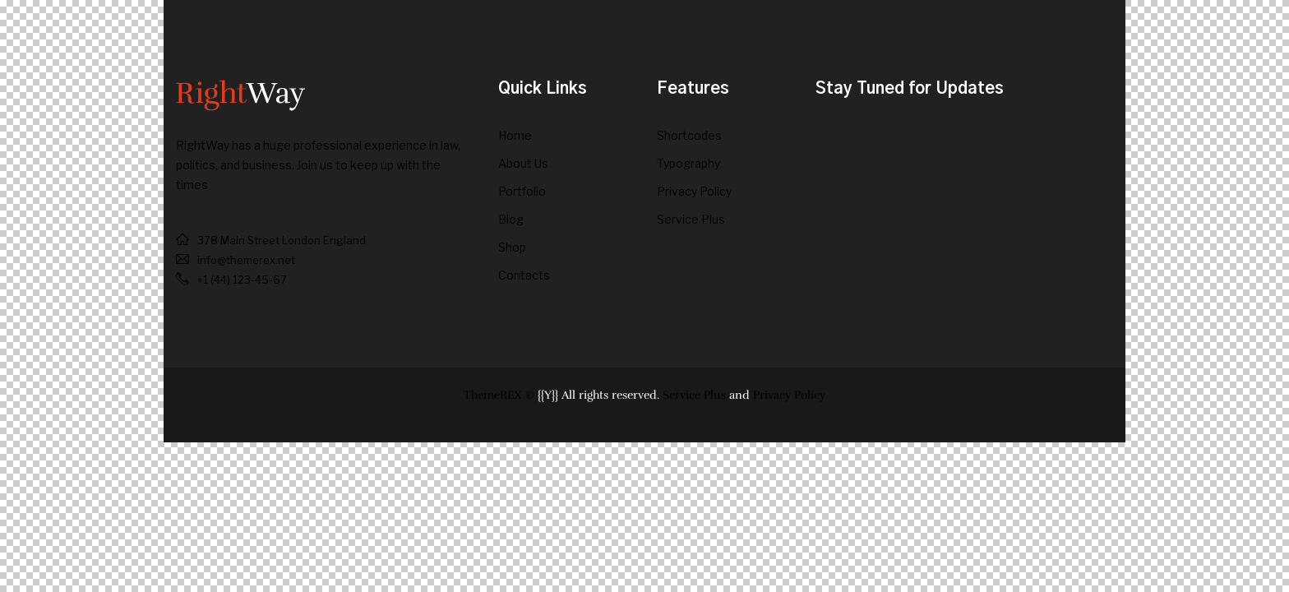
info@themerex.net (246, 259)
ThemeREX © (499, 395)
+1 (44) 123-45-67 (242, 279)
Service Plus (694, 395)
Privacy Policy (789, 395)
